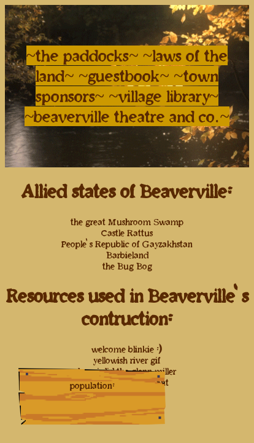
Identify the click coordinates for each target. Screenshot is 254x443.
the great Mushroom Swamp (127, 222)
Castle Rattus (127, 233)
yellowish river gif (127, 360)
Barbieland (127, 255)
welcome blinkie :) (127, 349)
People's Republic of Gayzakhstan (127, 244)
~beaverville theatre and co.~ (127, 116)
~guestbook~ (126, 76)
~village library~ (163, 96)
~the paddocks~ (82, 55)
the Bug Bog (127, 266)
